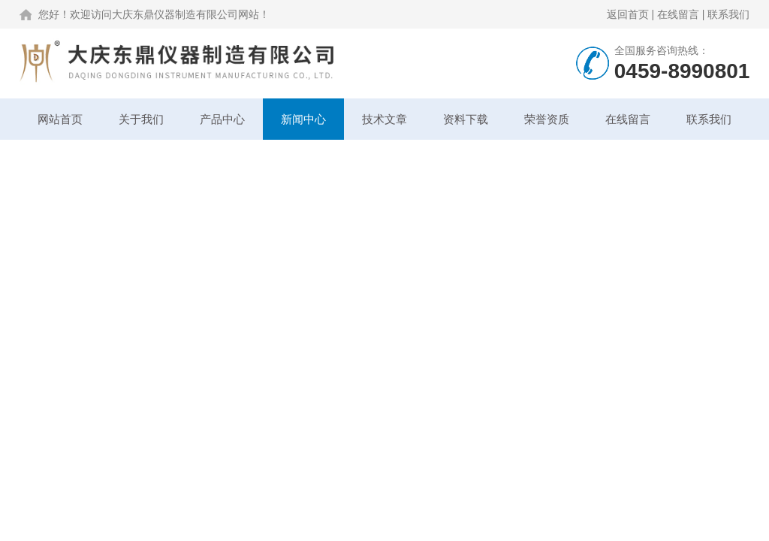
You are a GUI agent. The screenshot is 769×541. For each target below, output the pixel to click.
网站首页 (60, 119)
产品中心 (222, 119)
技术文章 (384, 119)
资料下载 (465, 119)
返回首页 (628, 14)
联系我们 (728, 14)
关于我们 (141, 119)
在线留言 (678, 14)
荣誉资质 (546, 119)
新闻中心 (303, 119)
